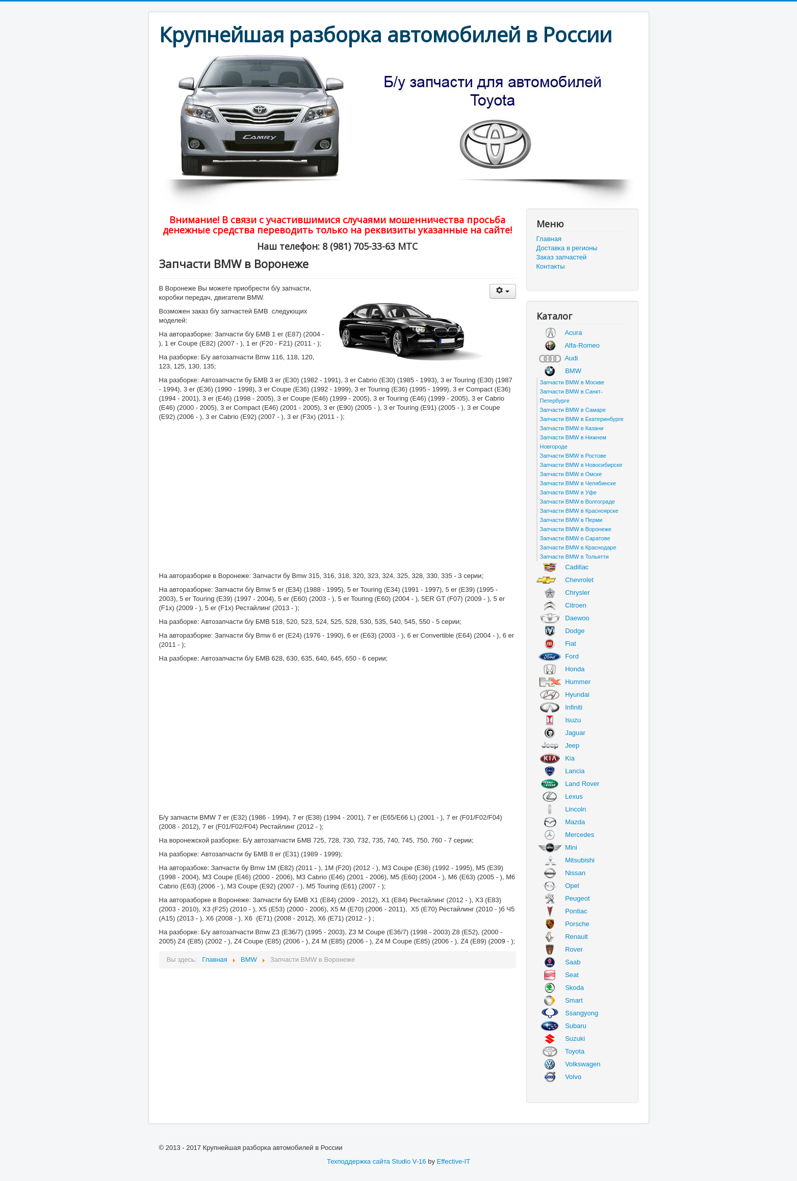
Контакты (550, 266)
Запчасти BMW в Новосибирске (581, 465)
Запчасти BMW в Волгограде (577, 501)
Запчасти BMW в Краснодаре (578, 547)
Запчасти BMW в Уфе (568, 492)
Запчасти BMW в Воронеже (575, 529)
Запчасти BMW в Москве (572, 382)
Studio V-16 (409, 1161)
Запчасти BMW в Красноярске (579, 511)
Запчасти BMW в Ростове (573, 456)
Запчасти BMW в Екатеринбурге (582, 419)
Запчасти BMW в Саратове (575, 538)
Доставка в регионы (567, 248)
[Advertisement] (337, 497)
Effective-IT (454, 1161)
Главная (548, 239)
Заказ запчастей (561, 257)
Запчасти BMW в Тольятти (574, 557)
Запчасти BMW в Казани (572, 428)
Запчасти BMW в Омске (571, 474)
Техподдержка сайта (358, 1161)
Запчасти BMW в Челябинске (578, 483)
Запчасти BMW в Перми (571, 520)
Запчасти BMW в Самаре (573, 410)
